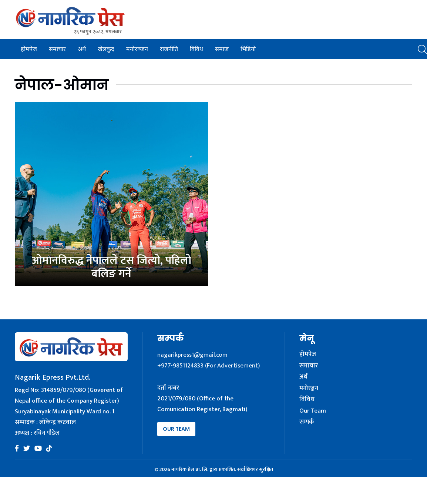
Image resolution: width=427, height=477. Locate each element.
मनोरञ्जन (137, 49)
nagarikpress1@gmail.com (192, 355)
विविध (196, 49)
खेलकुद (106, 49)
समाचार (57, 49)
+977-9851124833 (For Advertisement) (208, 365)
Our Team (176, 429)
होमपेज (29, 49)
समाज (222, 49)
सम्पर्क (306, 422)
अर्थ (82, 49)
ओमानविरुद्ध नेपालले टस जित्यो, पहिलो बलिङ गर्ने (111, 267)
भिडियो (248, 49)
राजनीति (169, 49)
